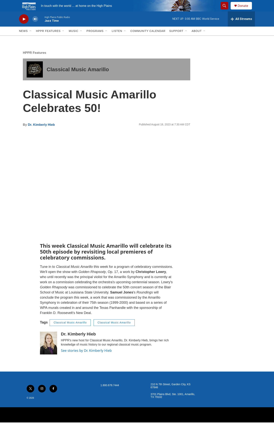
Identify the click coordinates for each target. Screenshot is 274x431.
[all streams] (241, 27)
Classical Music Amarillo (78, 78)
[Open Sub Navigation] (30, 39)
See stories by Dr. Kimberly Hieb (86, 359)
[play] (24, 27)
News (23, 39)
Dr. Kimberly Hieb (41, 133)
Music (73, 39)
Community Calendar (147, 39)
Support (176, 39)
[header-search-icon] (226, 10)
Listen (117, 39)
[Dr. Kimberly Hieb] (48, 351)
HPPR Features (48, 39)
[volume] (35, 27)
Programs (95, 39)
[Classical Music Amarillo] (35, 78)
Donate (245, 10)
